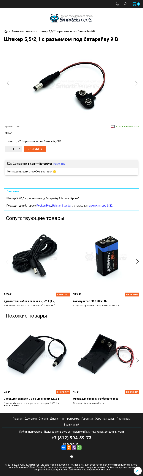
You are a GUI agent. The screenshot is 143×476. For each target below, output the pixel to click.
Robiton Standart (62, 205)
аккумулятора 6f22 (100, 205)
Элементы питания (23, 31)
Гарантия (87, 418)
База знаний (71, 424)
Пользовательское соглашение (63, 431)
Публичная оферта (30, 431)
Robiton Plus (43, 205)
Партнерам (123, 418)
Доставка (31, 418)
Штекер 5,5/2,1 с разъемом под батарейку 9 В (67, 31)
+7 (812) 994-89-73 (71, 437)
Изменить (59, 163)
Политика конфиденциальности (104, 431)
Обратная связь (105, 418)
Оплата (43, 418)
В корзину (63, 294)
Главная (18, 418)
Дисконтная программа (65, 418)
